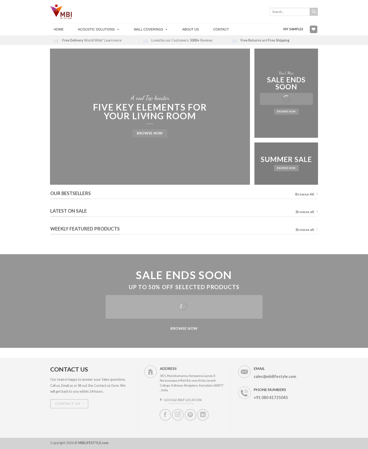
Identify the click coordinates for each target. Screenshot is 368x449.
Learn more (113, 40)
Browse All (306, 194)
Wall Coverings (151, 29)
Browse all (307, 211)
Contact (221, 29)
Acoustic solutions (98, 29)
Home (59, 29)
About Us (190, 29)
